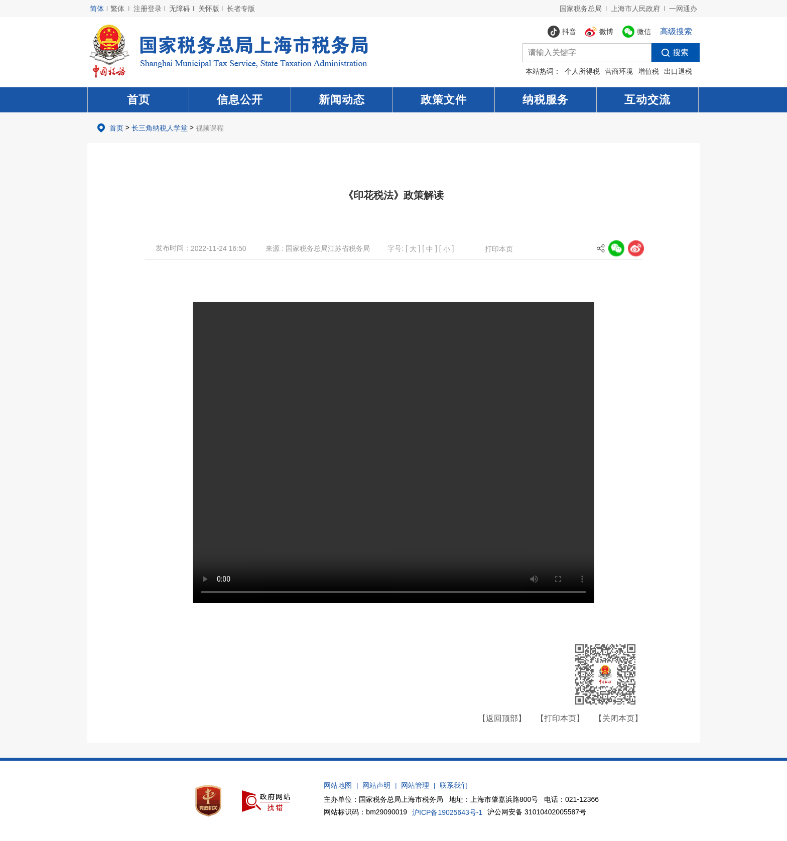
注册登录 (148, 9)
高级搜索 (676, 31)
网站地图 (338, 785)
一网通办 (683, 9)
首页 (138, 99)
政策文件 (444, 99)
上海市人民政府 (635, 9)
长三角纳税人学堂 (160, 128)
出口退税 (678, 71)
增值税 (648, 71)
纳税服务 (545, 99)
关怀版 (208, 9)
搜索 (670, 52)
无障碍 (179, 9)
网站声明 (376, 785)
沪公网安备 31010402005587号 (536, 812)
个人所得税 (582, 71)
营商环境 (619, 71)
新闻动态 (342, 99)
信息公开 (240, 99)
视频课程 (210, 128)
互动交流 (647, 99)
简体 (97, 9)
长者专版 (241, 9)
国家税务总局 (581, 9)
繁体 (117, 9)
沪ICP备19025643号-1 (447, 812)
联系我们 (454, 785)
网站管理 (415, 785)
